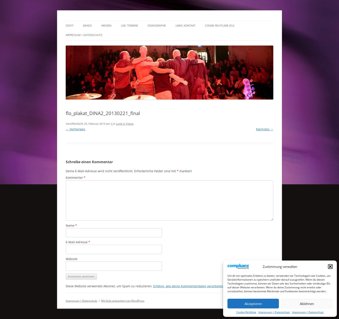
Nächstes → (264, 129)
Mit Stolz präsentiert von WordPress (122, 301)
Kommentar (75, 177)
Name (71, 225)
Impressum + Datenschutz (274, 312)
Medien (106, 25)
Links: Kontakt (185, 25)
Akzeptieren (253, 304)
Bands (87, 25)
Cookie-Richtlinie (246, 312)
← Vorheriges (75, 129)
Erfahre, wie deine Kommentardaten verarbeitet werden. (194, 286)
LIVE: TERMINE (129, 25)
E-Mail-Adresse (78, 242)
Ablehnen (307, 304)
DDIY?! (70, 25)
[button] (330, 266)
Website (71, 259)
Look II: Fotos (124, 124)
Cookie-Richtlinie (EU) (219, 25)
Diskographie (157, 25)
